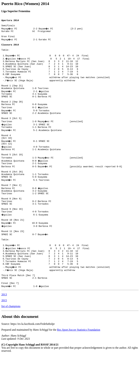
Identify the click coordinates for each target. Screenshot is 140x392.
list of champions (10, 343)
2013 (4, 331)
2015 (4, 337)
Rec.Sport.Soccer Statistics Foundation (78, 366)
